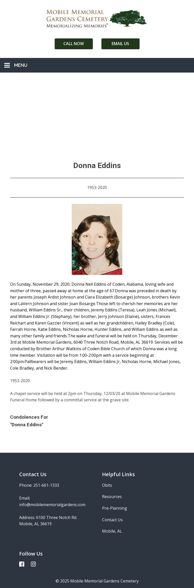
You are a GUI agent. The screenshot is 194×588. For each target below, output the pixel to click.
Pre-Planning (114, 508)
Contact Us (112, 519)
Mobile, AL (112, 531)
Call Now (73, 43)
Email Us (120, 43)
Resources (112, 496)
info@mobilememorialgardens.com (52, 504)
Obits (107, 485)
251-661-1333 (46, 485)
